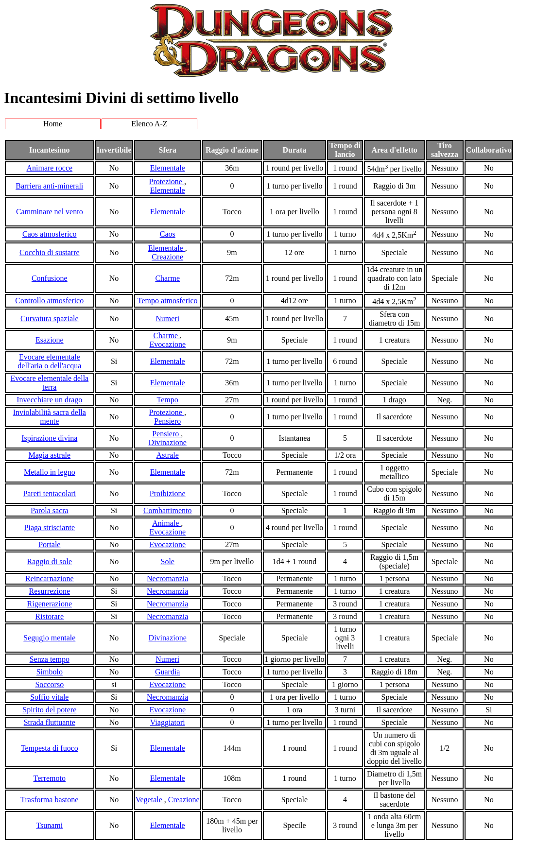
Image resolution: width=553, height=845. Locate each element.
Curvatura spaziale (49, 318)
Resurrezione (49, 591)
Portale (49, 544)
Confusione (50, 278)
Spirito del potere (49, 710)
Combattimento (167, 510)
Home (52, 124)
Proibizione (168, 493)
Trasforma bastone (49, 799)
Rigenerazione (49, 604)
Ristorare (49, 616)
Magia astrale (49, 455)
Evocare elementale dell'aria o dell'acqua (49, 361)
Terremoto (50, 778)
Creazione (167, 257)
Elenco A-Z (149, 124)
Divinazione (168, 442)
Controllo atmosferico (49, 300)
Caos (167, 234)
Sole (167, 561)
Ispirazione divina (49, 438)
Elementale (167, 168)
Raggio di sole (49, 561)
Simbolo (49, 672)
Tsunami (49, 825)
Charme (167, 278)
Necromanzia (167, 578)
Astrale (167, 455)
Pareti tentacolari (49, 493)
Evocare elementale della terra (49, 382)
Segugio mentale (49, 638)
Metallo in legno (49, 472)
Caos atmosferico (49, 234)
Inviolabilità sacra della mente (49, 416)
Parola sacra (50, 510)
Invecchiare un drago (49, 400)
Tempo (167, 400)
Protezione (166, 181)
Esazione (49, 340)
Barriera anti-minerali (49, 186)
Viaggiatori (167, 722)
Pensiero (167, 421)
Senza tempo (49, 659)
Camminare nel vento (49, 211)
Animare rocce (49, 168)
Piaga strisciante (49, 527)
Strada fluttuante (49, 722)
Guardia (167, 672)
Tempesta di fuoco (49, 748)
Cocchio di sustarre (49, 252)
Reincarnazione (49, 578)
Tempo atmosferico (168, 300)
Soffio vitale (49, 697)
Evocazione (167, 344)
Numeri (167, 318)
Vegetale (150, 799)
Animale (166, 523)
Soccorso (49, 684)
